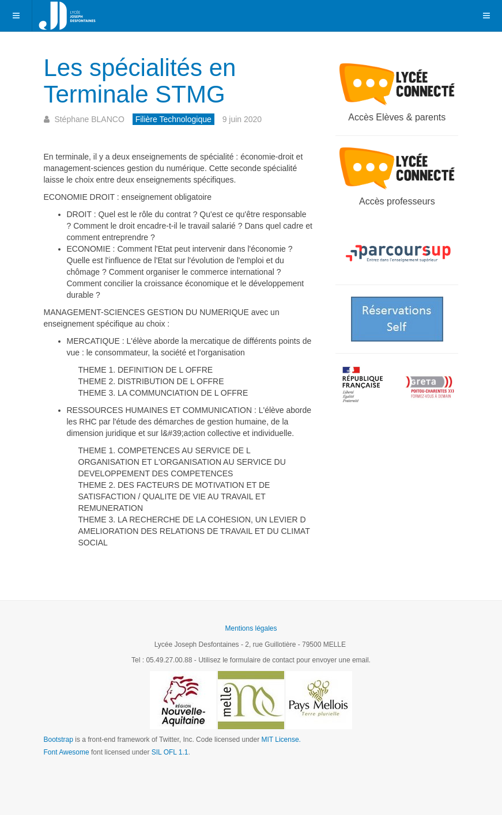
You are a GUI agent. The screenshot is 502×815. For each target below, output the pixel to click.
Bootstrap (58, 740)
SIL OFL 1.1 (170, 752)
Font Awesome (66, 752)
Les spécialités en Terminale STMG (140, 81)
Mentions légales (251, 628)
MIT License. (280, 740)
